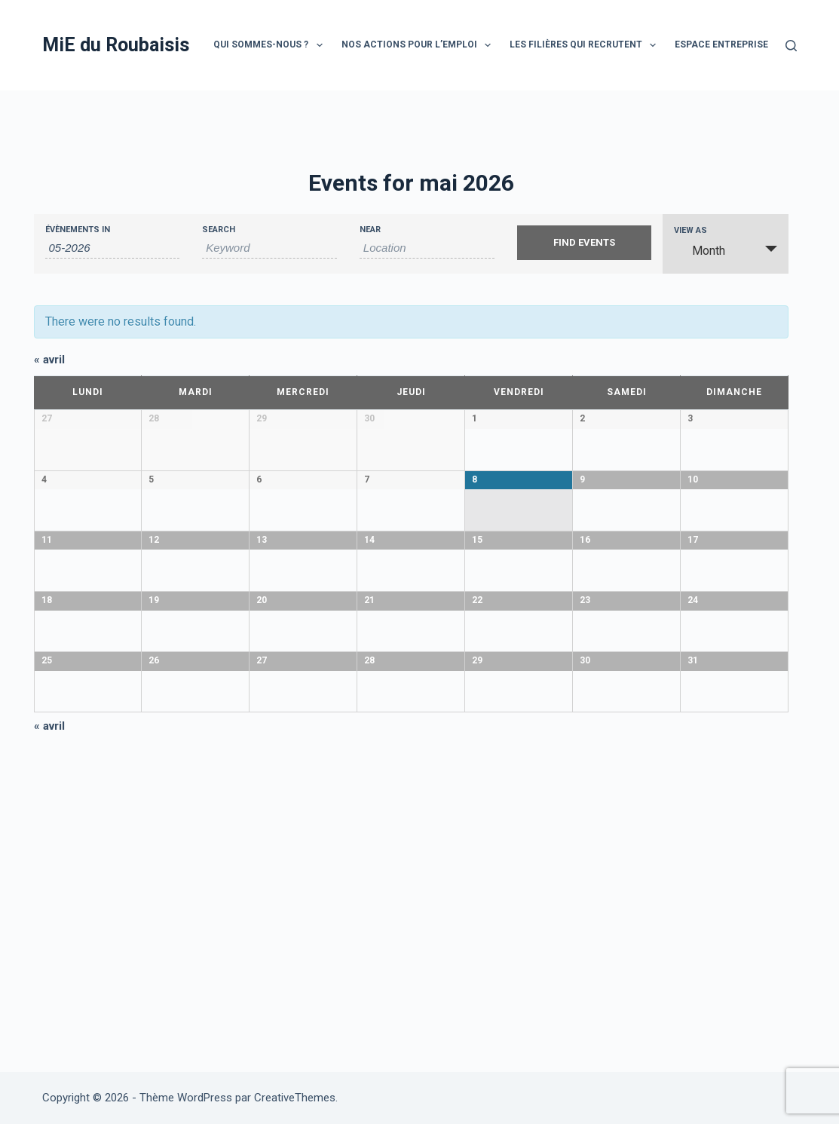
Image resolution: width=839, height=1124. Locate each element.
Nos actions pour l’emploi (419, 45)
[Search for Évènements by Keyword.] (269, 248)
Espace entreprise (721, 44)
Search (218, 229)
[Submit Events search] (584, 242)
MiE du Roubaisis (115, 45)
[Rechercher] (791, 45)
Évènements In (77, 229)
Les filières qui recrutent (586, 45)
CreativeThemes (294, 1097)
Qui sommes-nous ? (270, 45)
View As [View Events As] (690, 230)
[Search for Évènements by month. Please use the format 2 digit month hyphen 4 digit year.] (112, 248)
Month (699, 250)
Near (370, 229)
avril (49, 359)
